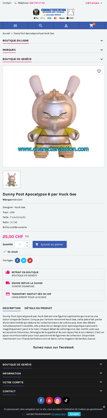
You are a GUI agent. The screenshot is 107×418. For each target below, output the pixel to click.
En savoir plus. (59, 414)
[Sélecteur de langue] (94, 3)
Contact (7, 3)
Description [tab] (12, 308)
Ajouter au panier (49, 244)
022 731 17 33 (37, 3)
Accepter (74, 414)
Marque (7, 199)
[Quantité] (19, 244)
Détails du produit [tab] (38, 308)
